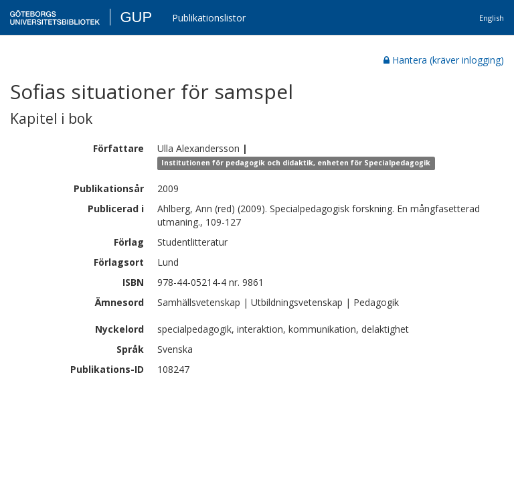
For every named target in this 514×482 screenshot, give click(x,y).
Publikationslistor (209, 17)
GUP (136, 17)
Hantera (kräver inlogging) (443, 60)
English (491, 18)
